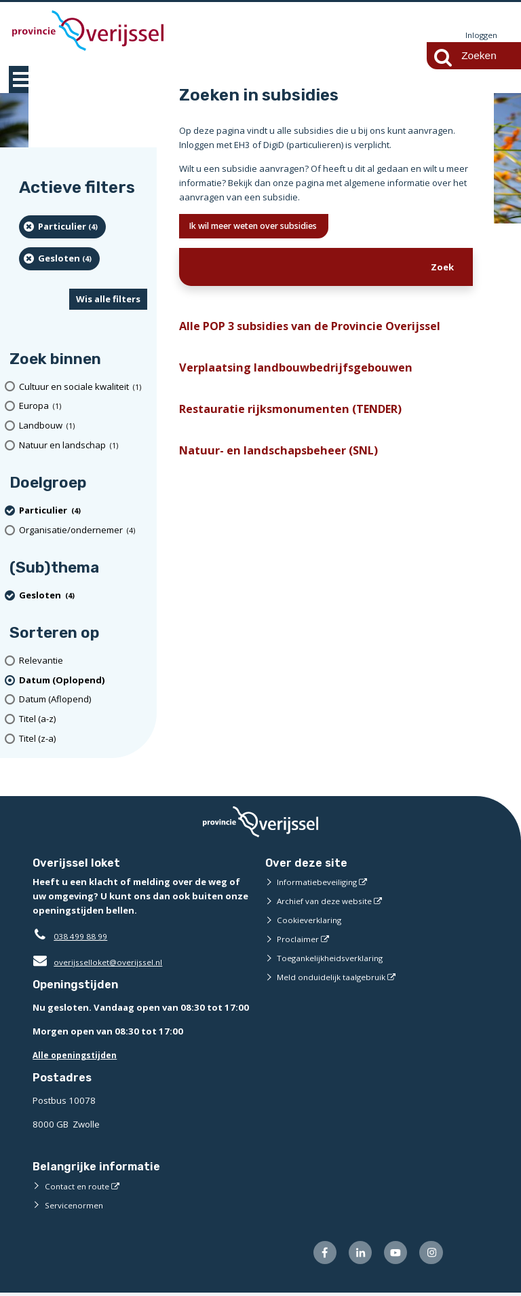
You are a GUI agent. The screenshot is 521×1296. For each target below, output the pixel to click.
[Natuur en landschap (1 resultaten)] (83, 446)
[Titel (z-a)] (83, 739)
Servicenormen (76, 1206)
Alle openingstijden (78, 1055)
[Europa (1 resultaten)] (83, 407)
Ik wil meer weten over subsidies (267, 227)
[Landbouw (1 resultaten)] (83, 426)
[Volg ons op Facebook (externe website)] (315, 1255)
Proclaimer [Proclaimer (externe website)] (299, 939)
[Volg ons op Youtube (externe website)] (392, 1255)
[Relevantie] (83, 661)
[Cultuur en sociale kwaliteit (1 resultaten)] (83, 387)
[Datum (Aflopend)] (83, 700)
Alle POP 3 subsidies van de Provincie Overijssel (322, 330)
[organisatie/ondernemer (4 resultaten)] (83, 531)
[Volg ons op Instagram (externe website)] (430, 1255)
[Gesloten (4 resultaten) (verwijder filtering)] (59, 259)
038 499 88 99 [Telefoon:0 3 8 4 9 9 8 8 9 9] (84, 937)
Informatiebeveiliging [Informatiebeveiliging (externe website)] (320, 882)
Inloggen (479, 35)
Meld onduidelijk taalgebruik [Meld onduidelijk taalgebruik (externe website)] (335, 977)
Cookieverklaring (312, 920)
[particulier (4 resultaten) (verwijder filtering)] (62, 227)
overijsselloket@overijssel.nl (102, 962)
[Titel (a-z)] (83, 720)
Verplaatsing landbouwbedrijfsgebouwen (304, 374)
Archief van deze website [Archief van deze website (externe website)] (329, 901)
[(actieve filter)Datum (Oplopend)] (83, 681)
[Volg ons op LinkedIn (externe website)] (353, 1255)
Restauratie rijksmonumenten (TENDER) (301, 418)
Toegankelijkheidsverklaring (335, 958)
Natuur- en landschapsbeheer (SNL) (287, 462)
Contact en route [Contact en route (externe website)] (79, 1187)
